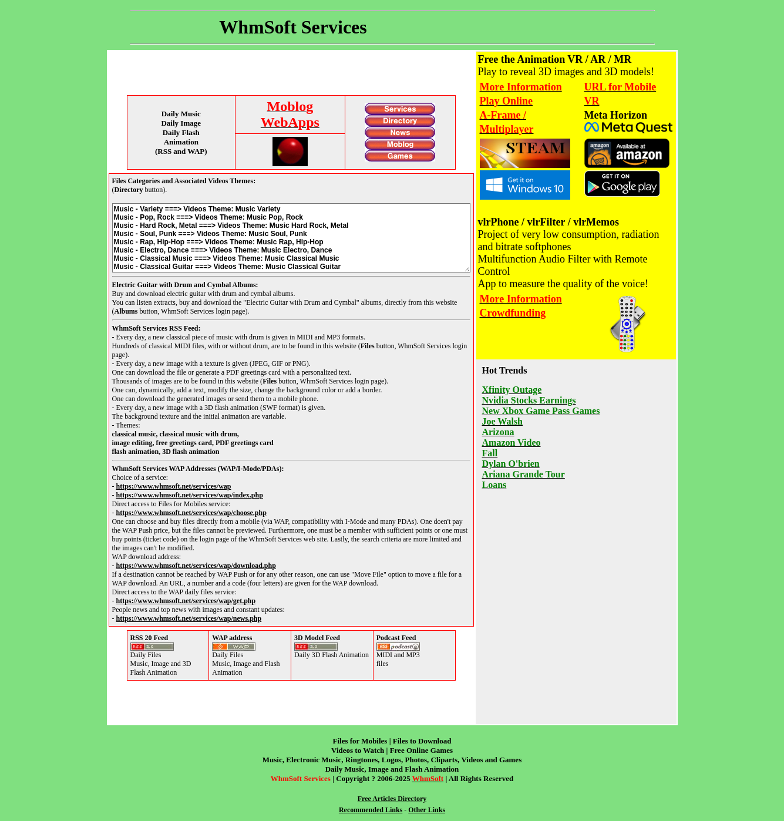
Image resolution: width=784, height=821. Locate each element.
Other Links (426, 810)
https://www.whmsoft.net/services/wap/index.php (189, 495)
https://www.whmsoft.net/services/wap (173, 486)
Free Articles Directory (392, 799)
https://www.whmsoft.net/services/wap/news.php (189, 618)
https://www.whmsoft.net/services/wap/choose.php (191, 513)
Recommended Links (370, 810)
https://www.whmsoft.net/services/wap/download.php (196, 565)
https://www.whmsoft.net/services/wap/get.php (186, 601)
